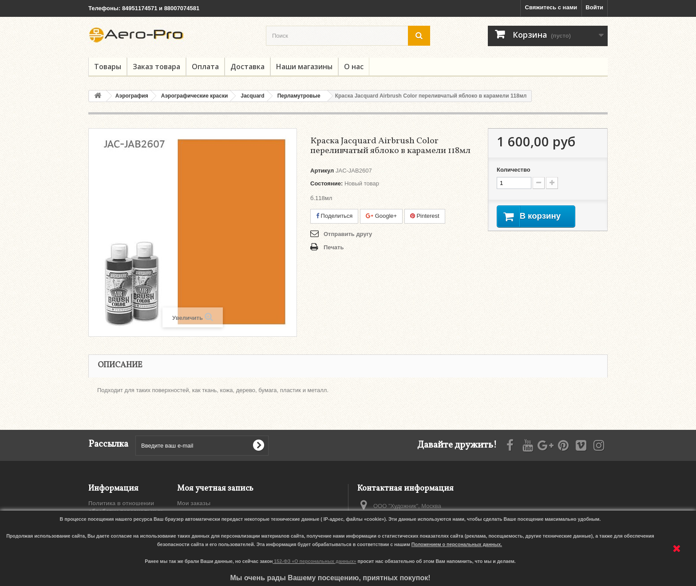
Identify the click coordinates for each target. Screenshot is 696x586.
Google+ (381, 215)
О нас (354, 66)
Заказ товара (156, 66)
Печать (334, 247)
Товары (107, 66)
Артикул (322, 170)
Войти (594, 7)
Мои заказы (193, 503)
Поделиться (334, 215)
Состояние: (326, 183)
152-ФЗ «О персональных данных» (315, 561)
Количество (513, 169)
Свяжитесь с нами (551, 7)
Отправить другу (348, 234)
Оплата (205, 66)
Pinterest (424, 215)
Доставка (247, 66)
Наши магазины (304, 66)
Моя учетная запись (215, 488)
